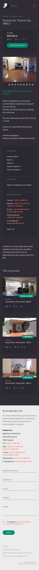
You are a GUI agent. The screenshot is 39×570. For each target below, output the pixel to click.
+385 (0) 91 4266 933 (15, 206)
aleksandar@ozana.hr (15, 223)
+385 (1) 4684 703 (21, 200)
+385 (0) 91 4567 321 (22, 203)
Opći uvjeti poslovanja (12, 549)
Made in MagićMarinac (27, 563)
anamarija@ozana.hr (15, 212)
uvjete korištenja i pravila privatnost (19, 523)
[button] (6, 84)
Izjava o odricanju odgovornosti (15, 556)
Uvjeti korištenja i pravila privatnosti (17, 553)
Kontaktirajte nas (17, 45)
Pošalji (8, 532)
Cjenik (5, 546)
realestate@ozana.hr (21, 209)
